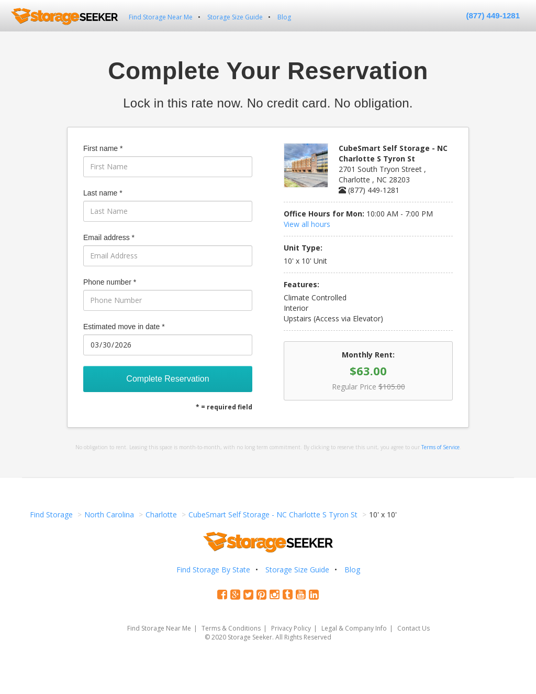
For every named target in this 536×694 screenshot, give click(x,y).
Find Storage (51, 514)
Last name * (102, 193)
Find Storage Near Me (161, 17)
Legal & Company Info (354, 628)
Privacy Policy (291, 628)
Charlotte (161, 514)
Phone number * (109, 282)
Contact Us (413, 628)
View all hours (307, 224)
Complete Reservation (167, 378)
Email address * (109, 237)
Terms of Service (440, 447)
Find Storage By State (213, 569)
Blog (284, 17)
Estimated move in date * (124, 326)
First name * (102, 148)
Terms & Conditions (231, 628)
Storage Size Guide (235, 17)
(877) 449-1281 (493, 15)
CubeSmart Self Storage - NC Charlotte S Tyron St (273, 514)
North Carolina (109, 514)
